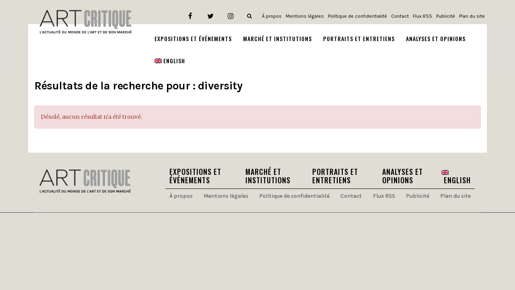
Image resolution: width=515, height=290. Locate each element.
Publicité (445, 16)
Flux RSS (422, 16)
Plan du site (472, 16)
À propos (272, 16)
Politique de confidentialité (357, 16)
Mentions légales (305, 16)
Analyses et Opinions (402, 176)
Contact (400, 16)
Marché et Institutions (267, 176)
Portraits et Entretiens (335, 176)
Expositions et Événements (195, 176)
